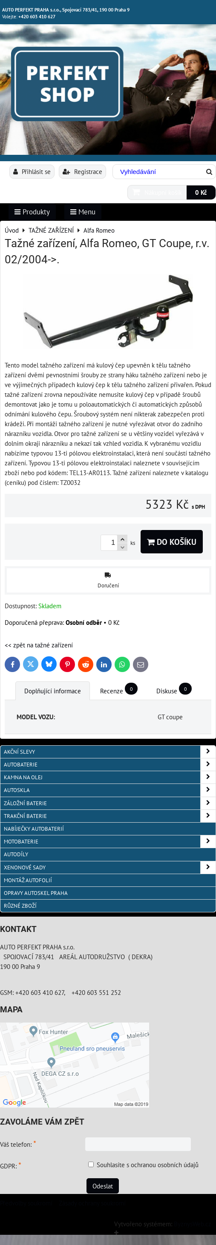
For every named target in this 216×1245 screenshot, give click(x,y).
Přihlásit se (32, 171)
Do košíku (171, 541)
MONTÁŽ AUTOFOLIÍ (28, 880)
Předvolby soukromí (26, 1203)
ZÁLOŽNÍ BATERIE (110, 803)
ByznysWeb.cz (192, 1223)
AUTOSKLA (110, 790)
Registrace (82, 171)
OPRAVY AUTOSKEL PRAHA (36, 893)
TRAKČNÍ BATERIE (110, 816)
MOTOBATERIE (110, 841)
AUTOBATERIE (110, 764)
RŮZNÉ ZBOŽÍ (20, 905)
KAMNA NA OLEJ (110, 777)
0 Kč (201, 192)
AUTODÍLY (16, 854)
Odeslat (102, 1186)
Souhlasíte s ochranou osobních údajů (148, 1164)
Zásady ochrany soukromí (92, 1203)
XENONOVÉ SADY (110, 867)
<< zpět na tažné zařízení (39, 645)
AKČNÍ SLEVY (110, 752)
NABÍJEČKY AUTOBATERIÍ (34, 828)
